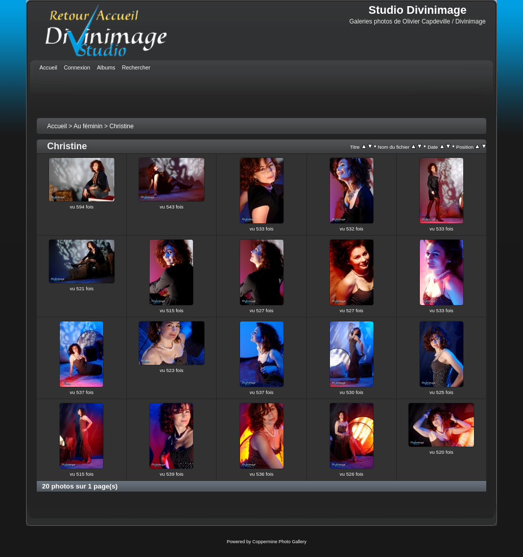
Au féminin (88, 126)
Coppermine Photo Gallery (279, 541)
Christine (121, 126)
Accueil (57, 126)
